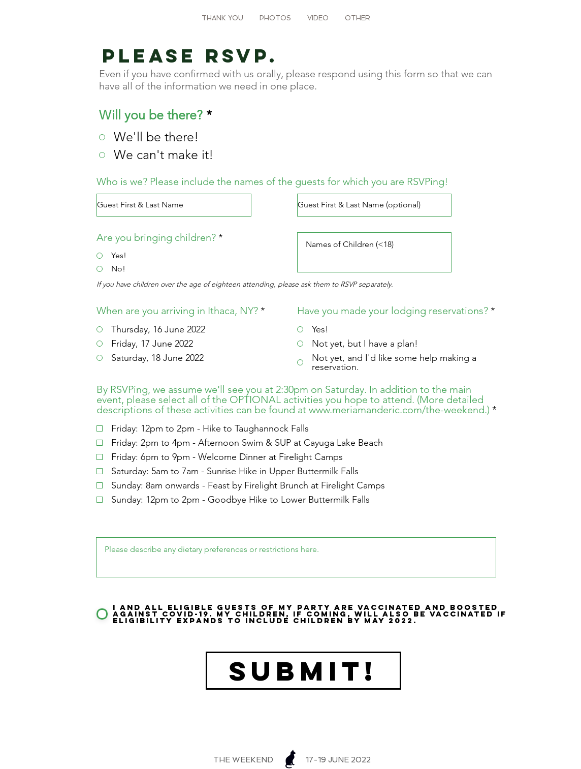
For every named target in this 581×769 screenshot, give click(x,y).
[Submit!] (303, 671)
